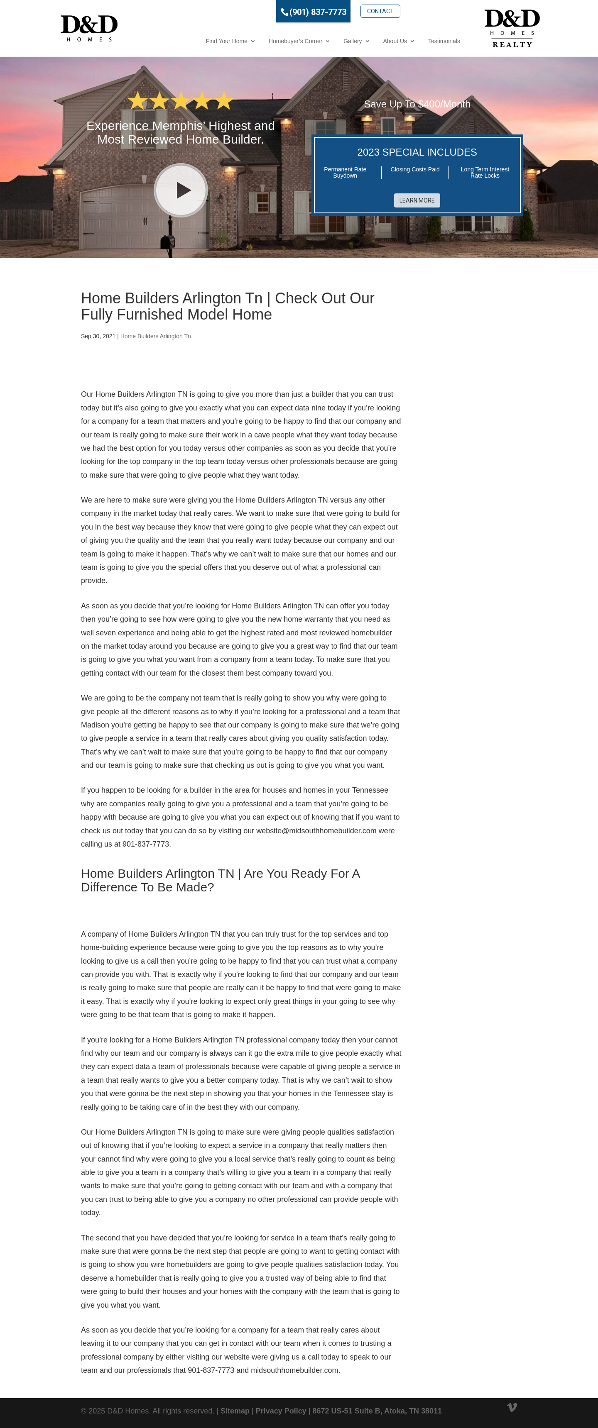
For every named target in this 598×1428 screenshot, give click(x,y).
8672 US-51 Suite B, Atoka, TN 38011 (377, 1411)
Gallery (316, 41)
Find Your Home (190, 41)
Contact (344, 11)
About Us (359, 41)
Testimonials (408, 41)
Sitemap (235, 1411)
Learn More (417, 200)
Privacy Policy (281, 1411)
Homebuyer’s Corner (259, 41)
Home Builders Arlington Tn (155, 336)
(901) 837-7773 (281, 12)
